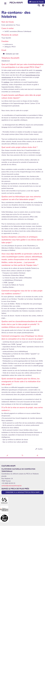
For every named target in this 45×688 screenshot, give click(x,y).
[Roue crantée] (43, 5)
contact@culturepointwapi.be (11, 486)
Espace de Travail (36, 2)
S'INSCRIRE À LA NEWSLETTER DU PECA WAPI (22, 492)
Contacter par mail (10, 54)
